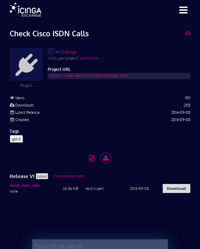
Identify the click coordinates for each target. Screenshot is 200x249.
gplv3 (16, 139)
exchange (62, 51)
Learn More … (90, 58)
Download (176, 188)
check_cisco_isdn (25, 185)
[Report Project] (187, 32)
